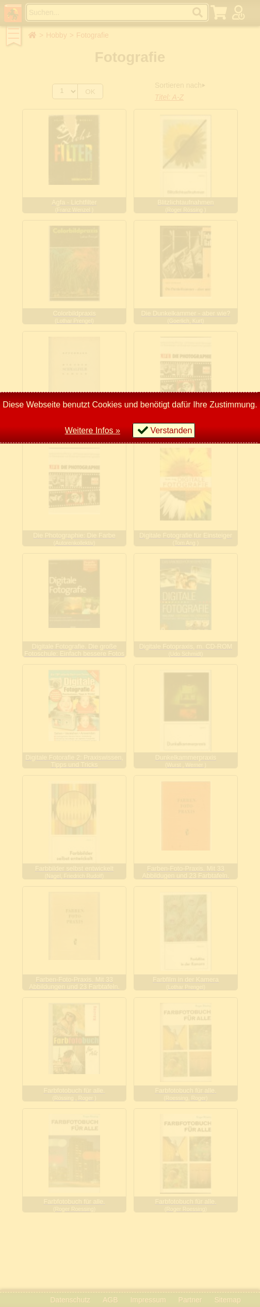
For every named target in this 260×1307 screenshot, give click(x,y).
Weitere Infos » (92, 430)
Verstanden (171, 430)
